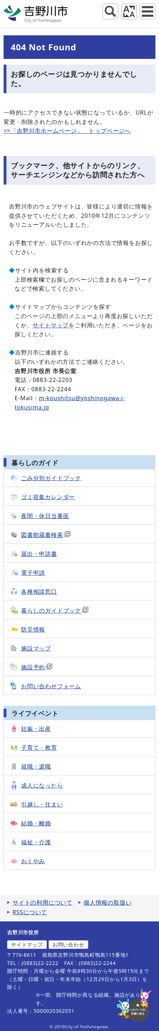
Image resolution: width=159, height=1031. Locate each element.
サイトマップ (51, 325)
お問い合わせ (68, 944)
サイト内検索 (110, 11)
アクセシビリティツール (129, 11)
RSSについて (30, 912)
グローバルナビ (147, 11)
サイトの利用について (43, 902)
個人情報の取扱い (107, 902)
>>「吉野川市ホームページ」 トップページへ (67, 131)
